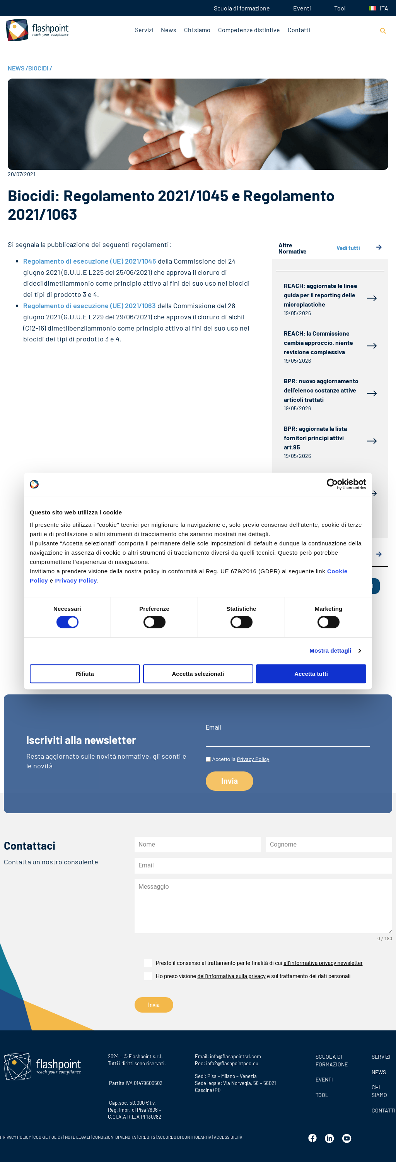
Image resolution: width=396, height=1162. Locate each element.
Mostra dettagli (330, 650)
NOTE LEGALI (77, 1136)
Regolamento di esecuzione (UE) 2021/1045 (89, 261)
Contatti (299, 29)
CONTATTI (382, 1109)
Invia (154, 1005)
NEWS (18, 68)
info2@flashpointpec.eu (232, 1063)
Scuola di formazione (242, 8)
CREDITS (147, 1136)
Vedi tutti (359, 247)
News (168, 29)
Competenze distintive (249, 29)
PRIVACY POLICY (15, 1136)
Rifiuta (85, 673)
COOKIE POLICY (48, 1136)
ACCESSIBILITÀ (227, 1136)
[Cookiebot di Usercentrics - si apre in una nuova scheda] (332, 484)
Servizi (144, 29)
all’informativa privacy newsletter (322, 963)
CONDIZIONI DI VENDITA (114, 1136)
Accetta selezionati (198, 673)
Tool (340, 8)
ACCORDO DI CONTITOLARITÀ (184, 1136)
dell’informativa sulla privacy (231, 976)
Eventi (302, 8)
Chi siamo (197, 29)
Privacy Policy (76, 580)
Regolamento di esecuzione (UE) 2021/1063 (89, 305)
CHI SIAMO (379, 1090)
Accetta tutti (311, 673)
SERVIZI (381, 1056)
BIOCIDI (40, 68)
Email (213, 728)
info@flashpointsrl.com (235, 1056)
